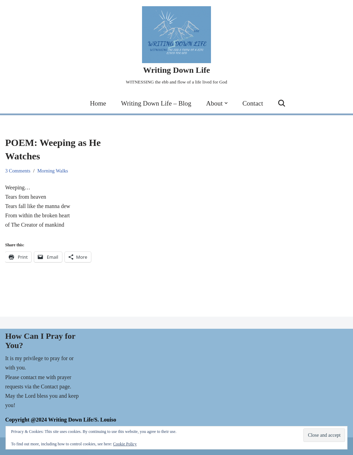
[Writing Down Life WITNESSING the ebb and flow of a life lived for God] (176, 46)
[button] (226, 103)
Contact (252, 103)
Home (98, 103)
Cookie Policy (125, 444)
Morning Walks (52, 171)
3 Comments (17, 171)
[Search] (281, 103)
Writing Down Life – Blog (156, 103)
